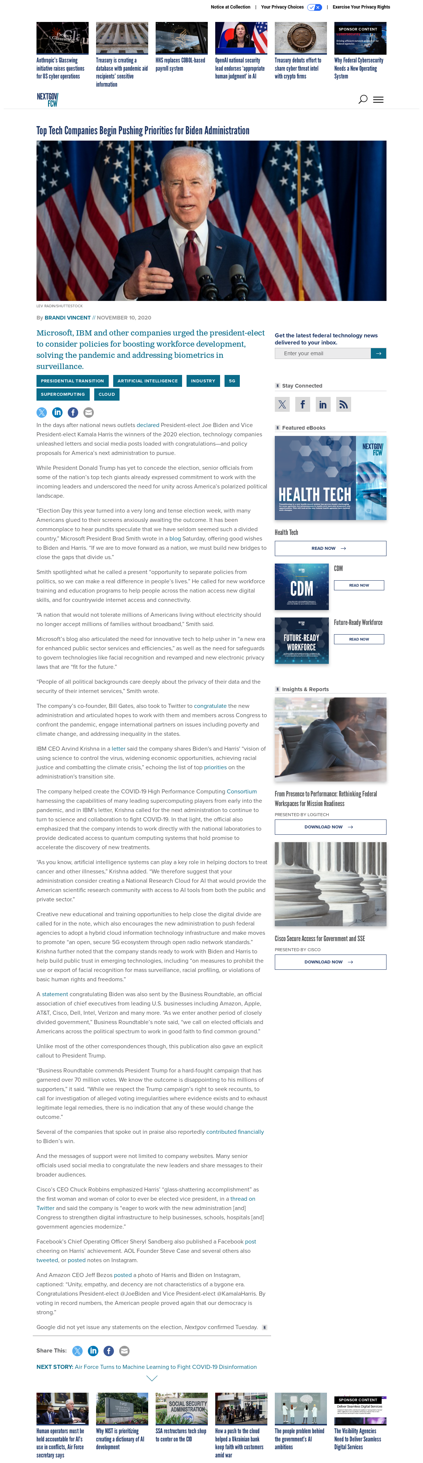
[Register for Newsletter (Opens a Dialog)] (378, 353)
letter (118, 748)
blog (175, 538)
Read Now (331, 548)
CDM (338, 568)
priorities (215, 767)
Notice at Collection (230, 7)
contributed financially (235, 1131)
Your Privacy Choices (291, 7)
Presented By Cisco (298, 949)
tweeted (47, 1260)
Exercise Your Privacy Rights (361, 7)
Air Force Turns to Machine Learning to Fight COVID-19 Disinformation (166, 1367)
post (250, 1241)
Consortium (242, 791)
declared (148, 425)
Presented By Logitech (302, 814)
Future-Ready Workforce (358, 622)
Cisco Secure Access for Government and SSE (320, 938)
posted (77, 1260)
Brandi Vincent (68, 318)
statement (55, 994)
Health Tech (286, 532)
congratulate (210, 706)
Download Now (331, 827)
